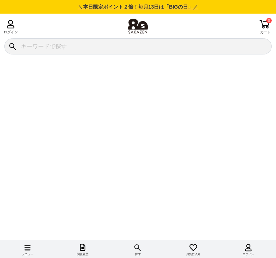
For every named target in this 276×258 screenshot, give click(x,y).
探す (138, 254)
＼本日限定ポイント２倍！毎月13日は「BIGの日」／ (138, 7)
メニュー (27, 254)
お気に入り (193, 254)
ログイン (10, 32)
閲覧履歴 (82, 254)
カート (265, 32)
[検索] (12, 46)
